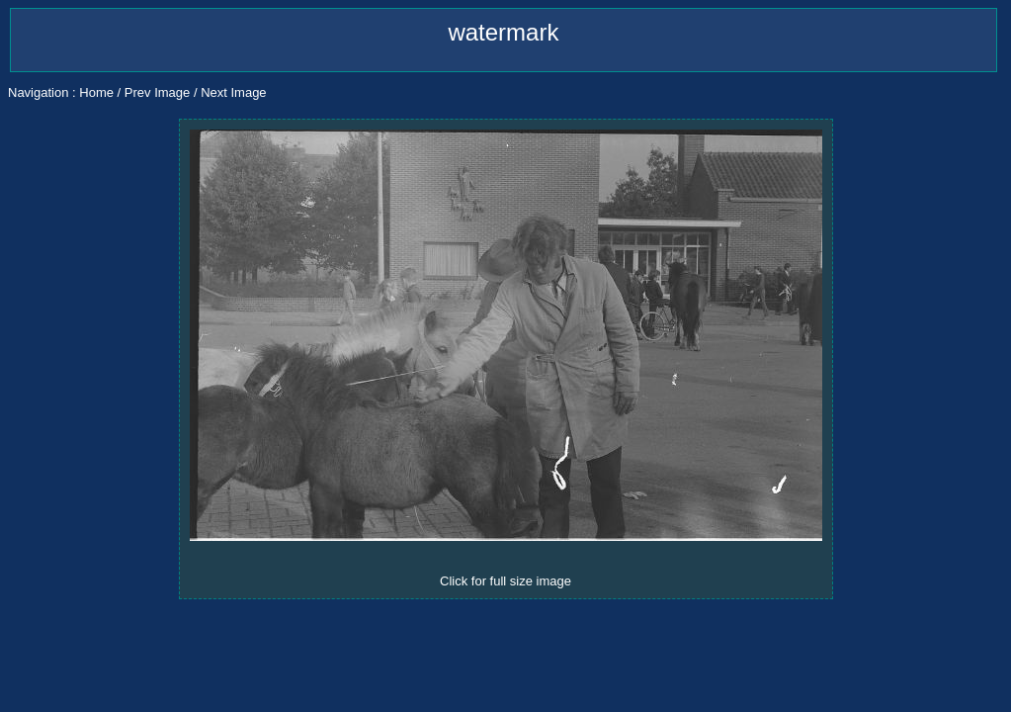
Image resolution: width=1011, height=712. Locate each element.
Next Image (233, 92)
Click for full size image (505, 581)
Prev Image (157, 92)
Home (96, 92)
